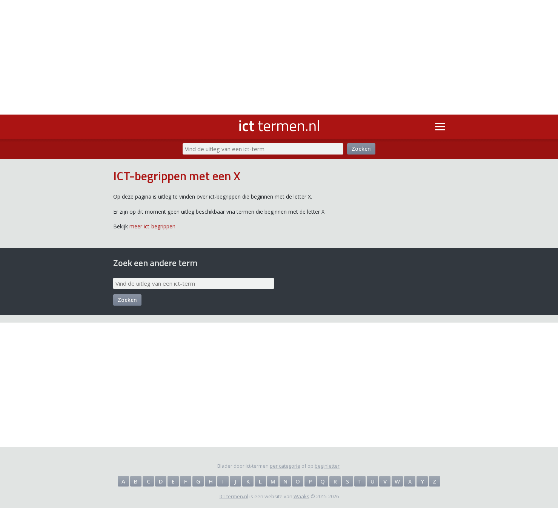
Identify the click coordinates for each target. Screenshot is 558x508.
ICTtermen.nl (234, 496)
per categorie (285, 465)
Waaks (301, 496)
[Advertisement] (279, 57)
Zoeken (361, 148)
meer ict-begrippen (152, 226)
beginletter (327, 465)
